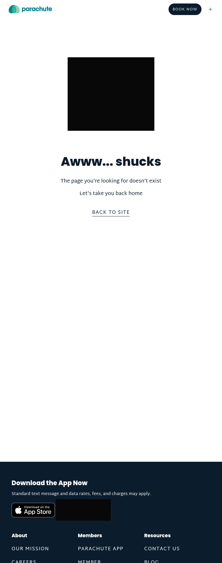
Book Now (185, 9)
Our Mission (30, 548)
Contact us (162, 548)
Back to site (111, 213)
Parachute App (100, 548)
